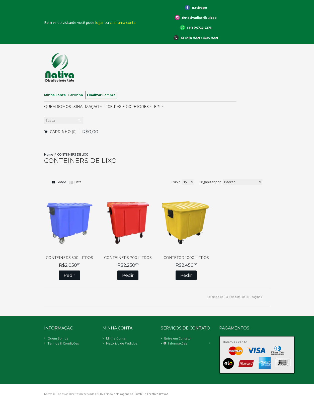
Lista (75, 182)
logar (99, 22)
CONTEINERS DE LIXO (73, 154)
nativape (199, 7)
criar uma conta (122, 22)
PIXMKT (139, 394)
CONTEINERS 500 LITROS (69, 257)
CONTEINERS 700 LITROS (128, 257)
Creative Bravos (157, 394)
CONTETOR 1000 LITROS (186, 257)
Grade (59, 182)
